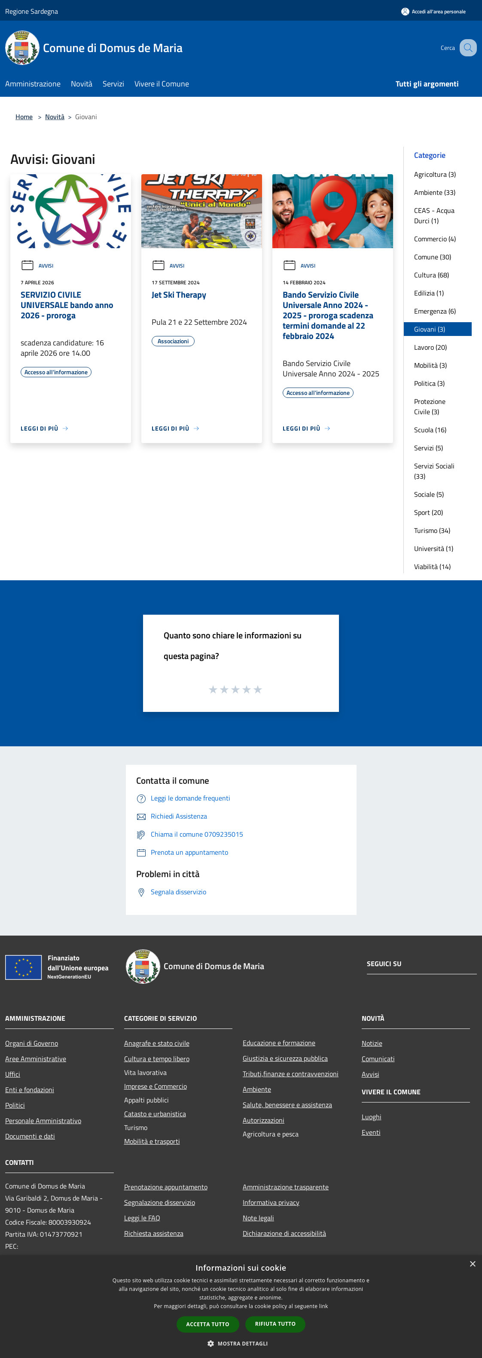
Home (24, 116)
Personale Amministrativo (43, 1120)
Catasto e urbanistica (155, 1114)
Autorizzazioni (263, 1120)
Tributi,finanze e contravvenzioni (291, 1074)
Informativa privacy (271, 1202)
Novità (54, 116)
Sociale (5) (429, 494)
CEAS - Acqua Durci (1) (434, 215)
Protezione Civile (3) (429, 406)
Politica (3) (429, 383)
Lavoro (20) (430, 347)
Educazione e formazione (279, 1043)
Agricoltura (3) (435, 174)
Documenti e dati (30, 1136)
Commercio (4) (435, 239)
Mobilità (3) (430, 365)
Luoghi (371, 1117)
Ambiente (257, 1089)
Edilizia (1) (429, 293)
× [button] (472, 1264)
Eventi (371, 1132)
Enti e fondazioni (29, 1089)
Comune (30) (432, 257)
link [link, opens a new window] (323, 1306)
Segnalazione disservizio (159, 1202)
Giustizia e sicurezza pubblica (285, 1058)
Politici (15, 1105)
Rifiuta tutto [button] (275, 1323)
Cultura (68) (431, 275)
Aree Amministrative (35, 1058)
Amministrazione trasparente (286, 1187)
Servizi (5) (428, 448)
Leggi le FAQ (142, 1218)
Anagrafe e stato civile (156, 1043)
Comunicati (378, 1058)
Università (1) (433, 548)
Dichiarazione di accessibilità (284, 1233)
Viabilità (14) (432, 566)
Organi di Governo (31, 1043)
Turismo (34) (432, 530)
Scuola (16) (430, 430)
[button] (241, 1343)
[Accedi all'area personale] (433, 11)
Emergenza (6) (435, 311)
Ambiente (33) (434, 192)
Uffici (12, 1074)
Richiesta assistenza (153, 1233)
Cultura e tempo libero (156, 1058)
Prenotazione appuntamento (165, 1187)
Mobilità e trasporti (152, 1141)
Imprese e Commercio (155, 1086)
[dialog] (241, 1306)
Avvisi (37, 266)
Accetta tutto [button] (207, 1324)
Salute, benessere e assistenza (287, 1104)
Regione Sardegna (31, 11)
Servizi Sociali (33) (434, 471)
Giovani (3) (429, 329)
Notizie (372, 1043)
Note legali (258, 1218)
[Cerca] (466, 47)
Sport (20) (428, 512)
